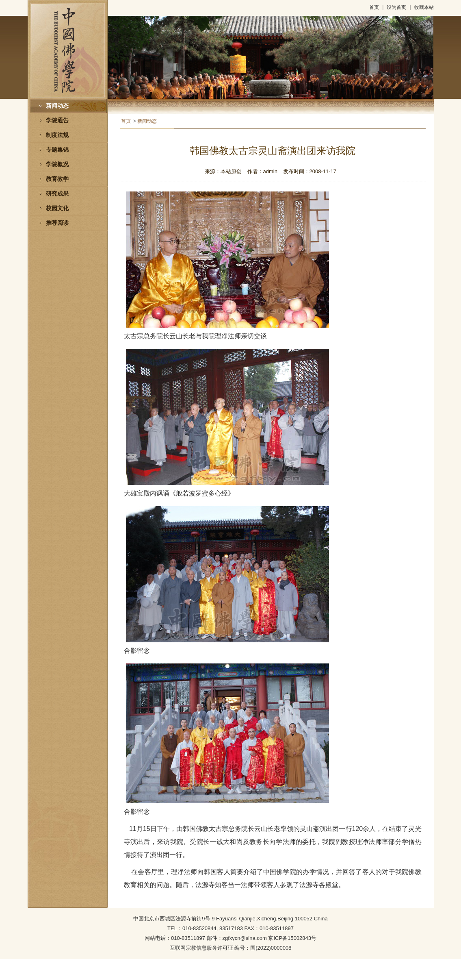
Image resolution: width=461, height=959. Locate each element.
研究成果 (57, 194)
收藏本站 (424, 7)
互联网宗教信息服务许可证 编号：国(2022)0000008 (231, 948)
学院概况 (57, 164)
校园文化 (57, 208)
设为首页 (396, 7)
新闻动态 (57, 106)
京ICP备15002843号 (292, 938)
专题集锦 (57, 150)
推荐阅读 (57, 223)
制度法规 (57, 135)
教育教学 (57, 179)
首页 (374, 7)
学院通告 (57, 120)
